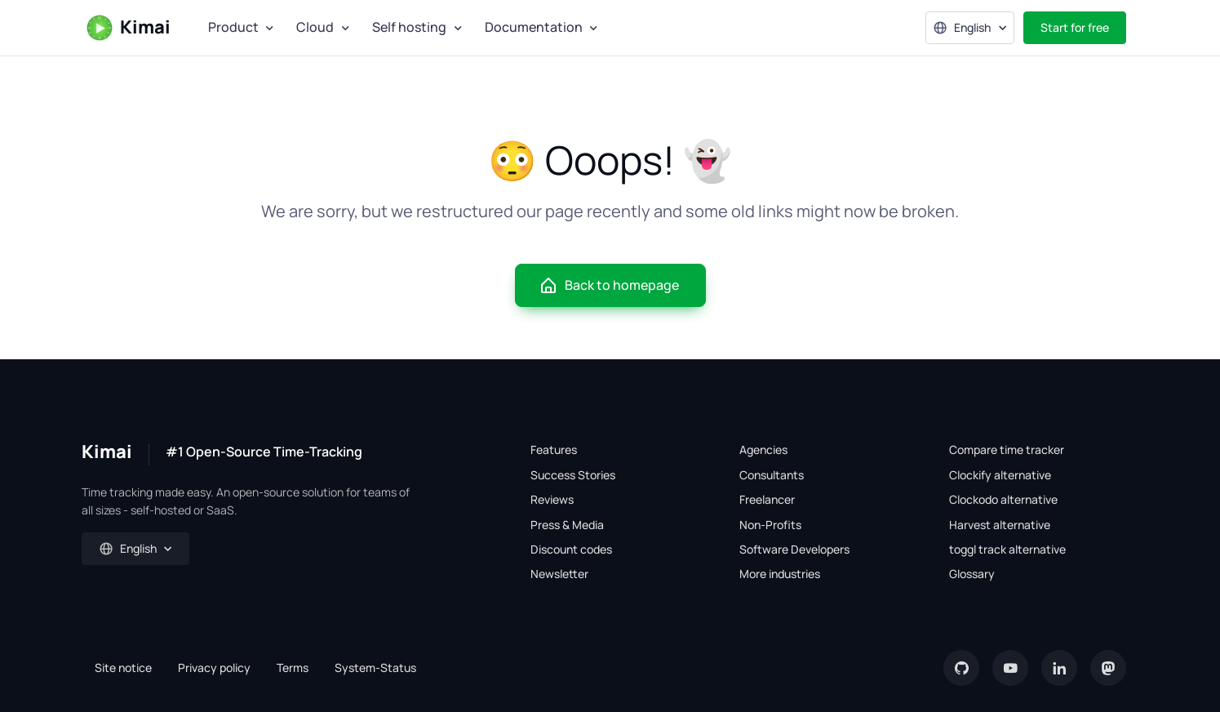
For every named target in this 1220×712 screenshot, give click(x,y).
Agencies (763, 449)
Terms (292, 667)
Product (233, 27)
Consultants (771, 475)
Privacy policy (214, 667)
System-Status (375, 667)
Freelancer (767, 499)
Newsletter (559, 573)
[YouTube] (1010, 668)
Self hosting (409, 27)
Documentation (534, 27)
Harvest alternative (999, 524)
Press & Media (567, 524)
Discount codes (571, 549)
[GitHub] (961, 668)
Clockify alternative (1000, 475)
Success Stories (572, 475)
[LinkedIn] (1059, 668)
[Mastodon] (1108, 668)
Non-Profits (770, 524)
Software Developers (794, 549)
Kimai (128, 27)
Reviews (552, 499)
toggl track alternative (1007, 549)
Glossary (972, 573)
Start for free (1074, 27)
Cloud (315, 27)
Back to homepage (609, 286)
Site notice (123, 667)
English (962, 27)
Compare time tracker (1006, 449)
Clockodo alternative (1003, 499)
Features (553, 449)
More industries (779, 573)
